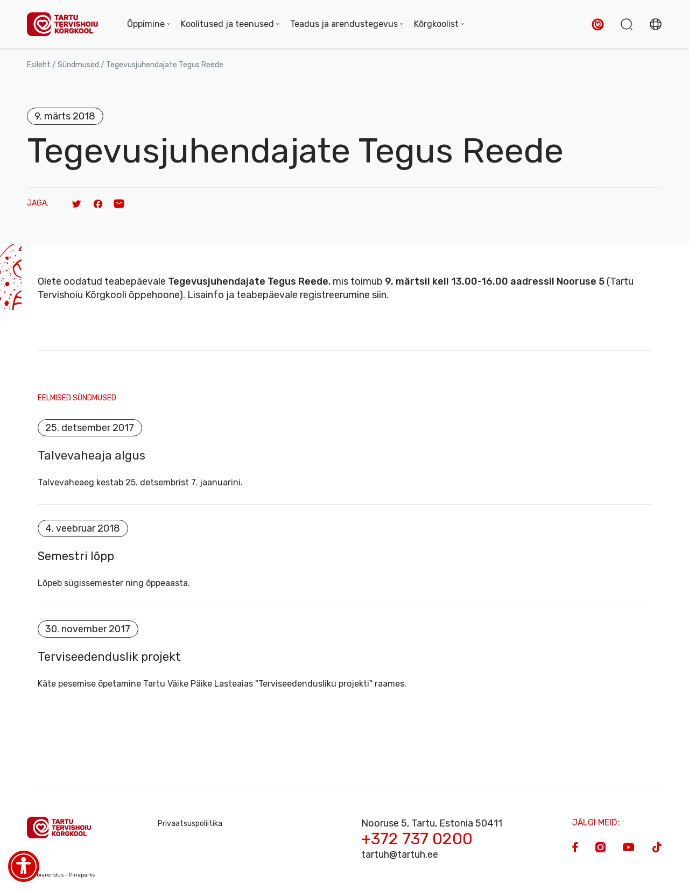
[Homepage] (66, 24)
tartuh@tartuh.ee (399, 854)
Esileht (39, 64)
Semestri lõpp (76, 556)
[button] (598, 24)
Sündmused (78, 64)
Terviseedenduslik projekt (109, 657)
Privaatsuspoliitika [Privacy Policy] (190, 823)
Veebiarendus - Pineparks (61, 875)
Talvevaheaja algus (91, 456)
